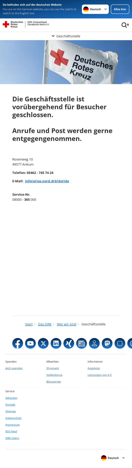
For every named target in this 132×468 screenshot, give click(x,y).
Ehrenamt (52, 368)
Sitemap (10, 411)
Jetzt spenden (14, 368)
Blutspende (53, 382)
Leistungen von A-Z (100, 375)
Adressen (11, 398)
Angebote (94, 368)
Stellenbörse (54, 375)
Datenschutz (13, 418)
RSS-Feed (11, 431)
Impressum (12, 425)
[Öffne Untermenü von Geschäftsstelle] (66, 36)
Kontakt (10, 405)
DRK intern (12, 438)
